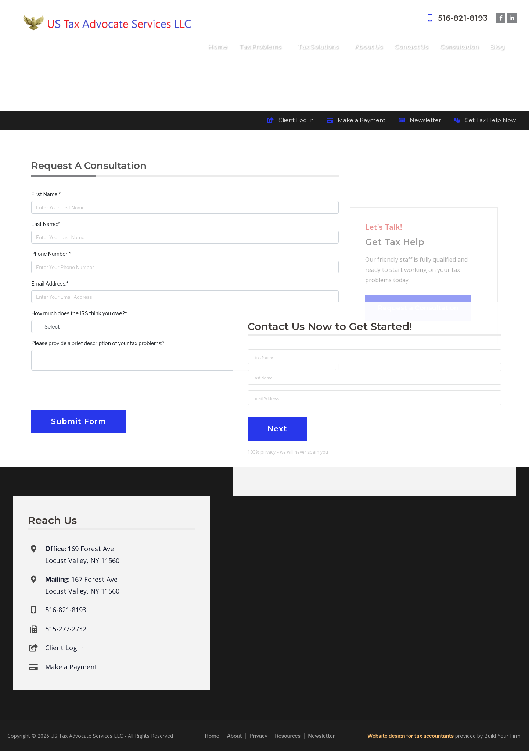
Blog (497, 46)
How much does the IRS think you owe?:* (79, 313)
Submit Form (78, 421)
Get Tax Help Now (485, 120)
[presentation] (87, 390)
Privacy (258, 736)
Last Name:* (45, 224)
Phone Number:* (51, 254)
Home (217, 46)
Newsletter (420, 120)
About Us (368, 46)
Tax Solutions (317, 46)
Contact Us (411, 46)
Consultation (459, 46)
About (234, 736)
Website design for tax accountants (410, 736)
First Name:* (46, 194)
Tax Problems (260, 46)
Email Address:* (49, 283)
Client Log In (290, 120)
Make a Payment (356, 120)
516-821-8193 (456, 17)
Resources (288, 736)
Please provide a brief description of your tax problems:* (97, 343)
